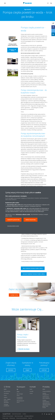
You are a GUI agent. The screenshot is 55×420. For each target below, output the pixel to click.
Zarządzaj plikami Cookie (13, 226)
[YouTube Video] (12, 28)
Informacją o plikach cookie (23, 214)
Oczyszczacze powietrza (21, 418)
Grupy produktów (47, 391)
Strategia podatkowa (6, 405)
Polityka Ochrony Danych (7, 416)
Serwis (31, 393)
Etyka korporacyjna (19, 416)
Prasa (5, 395)
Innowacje (6, 393)
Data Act (30, 418)
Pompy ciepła (5, 418)
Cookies (24, 414)
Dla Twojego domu (20, 394)
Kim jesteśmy (7, 391)
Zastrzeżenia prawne (16, 414)
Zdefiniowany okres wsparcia (46, 397)
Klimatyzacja (12, 418)
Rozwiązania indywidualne (20, 398)
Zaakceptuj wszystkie (13, 219)
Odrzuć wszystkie (30, 219)
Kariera (5, 397)
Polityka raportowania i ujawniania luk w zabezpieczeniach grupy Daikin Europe (47, 404)
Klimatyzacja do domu (20, 401)
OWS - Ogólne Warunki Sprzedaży (7, 401)
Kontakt (31, 391)
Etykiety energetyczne (46, 394)
